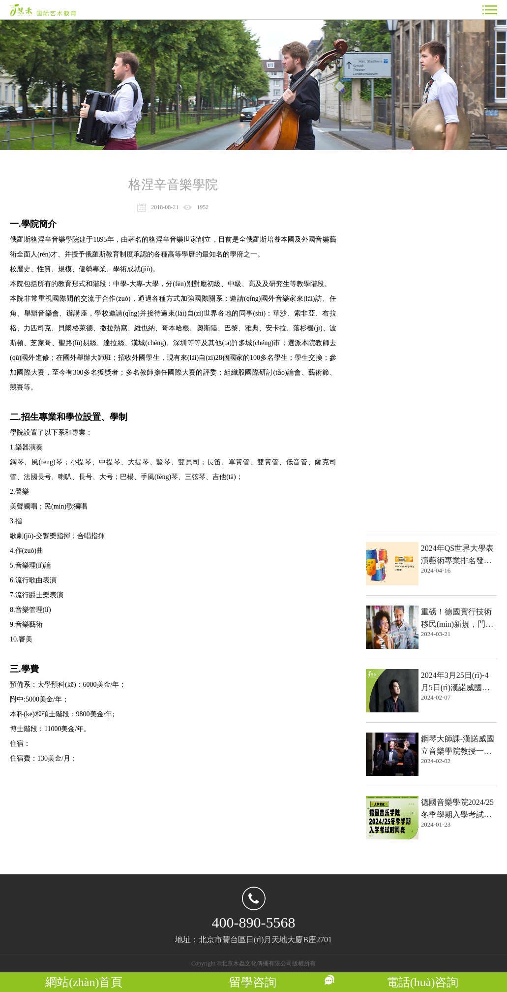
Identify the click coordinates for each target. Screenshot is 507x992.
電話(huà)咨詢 (423, 982)
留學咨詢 (252, 982)
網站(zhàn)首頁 (83, 982)
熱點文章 (387, 185)
